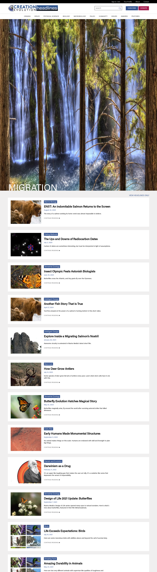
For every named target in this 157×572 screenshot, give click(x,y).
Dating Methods (51, 234)
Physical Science (51, 16)
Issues (114, 16)
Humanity (103, 16)
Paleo (92, 16)
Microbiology (80, 16)
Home (18, 16)
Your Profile (128, 2)
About (138, 2)
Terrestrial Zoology (52, 267)
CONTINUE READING (51, 218)
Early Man (49, 429)
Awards (124, 16)
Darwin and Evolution (53, 461)
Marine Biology (51, 202)
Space (37, 16)
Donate (143, 8)
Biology (66, 16)
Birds (47, 526)
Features (135, 16)
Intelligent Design (51, 299)
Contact (146, 2)
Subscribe (132, 8)
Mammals (48, 364)
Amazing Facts (50, 559)
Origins (27, 16)
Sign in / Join (116, 2)
